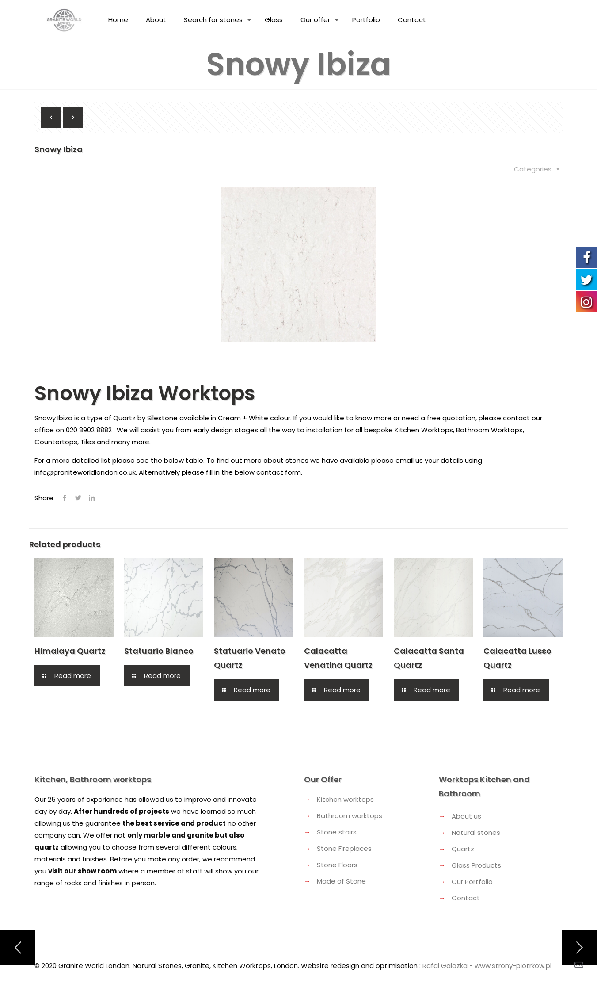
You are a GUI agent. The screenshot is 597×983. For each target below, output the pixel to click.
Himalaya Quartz (69, 650)
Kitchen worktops (345, 799)
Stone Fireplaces (344, 848)
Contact (466, 898)
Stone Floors (337, 864)
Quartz (463, 848)
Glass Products (476, 865)
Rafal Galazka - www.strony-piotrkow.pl (486, 965)
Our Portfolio (472, 881)
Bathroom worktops (349, 815)
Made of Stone (341, 881)
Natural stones (476, 832)
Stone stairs (337, 832)
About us (466, 816)
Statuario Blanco (159, 650)
